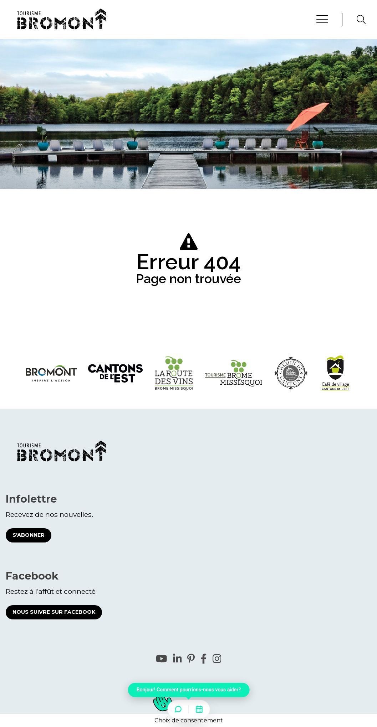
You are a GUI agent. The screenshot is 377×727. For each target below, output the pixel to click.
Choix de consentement (188, 720)
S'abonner (28, 535)
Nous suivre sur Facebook (53, 612)
